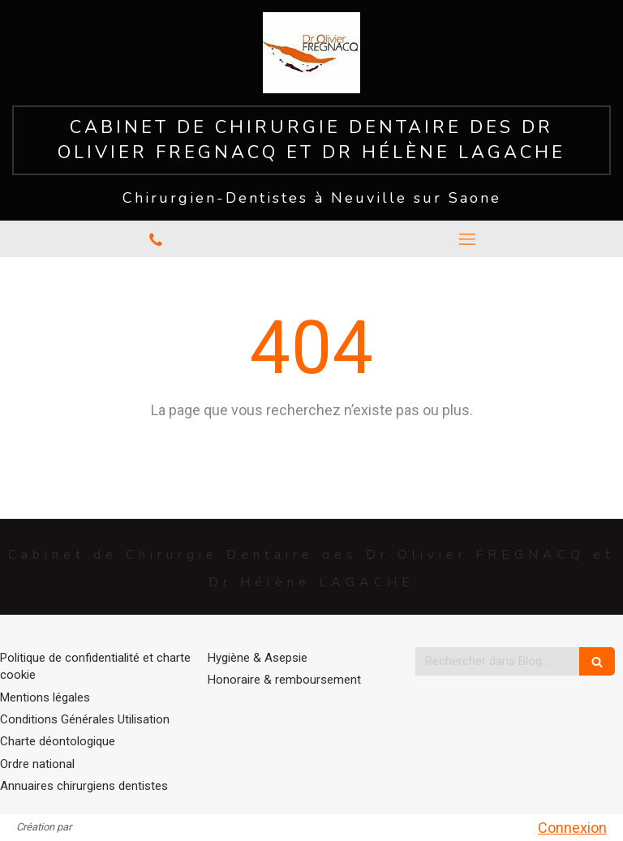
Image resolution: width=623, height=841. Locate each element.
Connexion (572, 827)
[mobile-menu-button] (467, 239)
